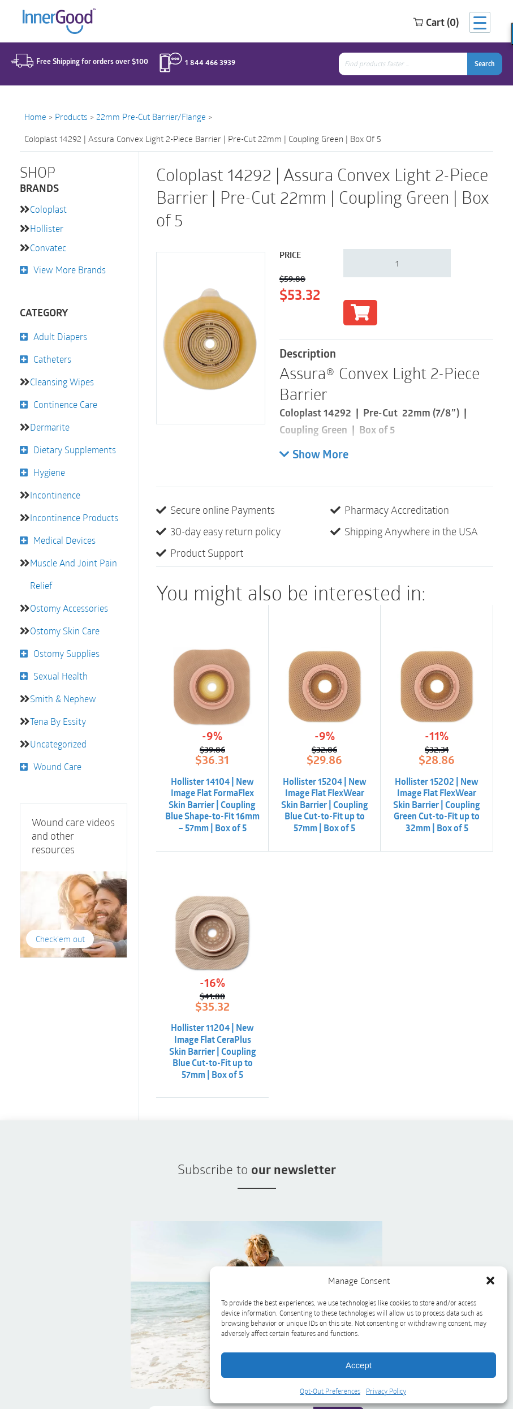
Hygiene (49, 472)
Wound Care (57, 766)
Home (35, 116)
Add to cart (360, 312)
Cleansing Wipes (62, 382)
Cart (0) (426, 22)
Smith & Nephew (63, 698)
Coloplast (48, 209)
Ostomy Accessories (69, 608)
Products (71, 116)
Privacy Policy (386, 1390)
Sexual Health (60, 676)
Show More (313, 455)
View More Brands (69, 270)
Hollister (46, 228)
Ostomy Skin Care (65, 631)
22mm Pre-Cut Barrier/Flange (151, 116)
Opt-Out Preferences (330, 1390)
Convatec (48, 248)
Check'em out (59, 939)
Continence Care (65, 404)
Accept (359, 1365)
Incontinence (55, 495)
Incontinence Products (74, 517)
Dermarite (50, 427)
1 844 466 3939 (208, 63)
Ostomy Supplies (66, 653)
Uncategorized (58, 744)
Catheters (52, 359)
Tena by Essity (58, 721)
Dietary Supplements (74, 450)
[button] (490, 1280)
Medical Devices (64, 540)
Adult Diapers (60, 336)
